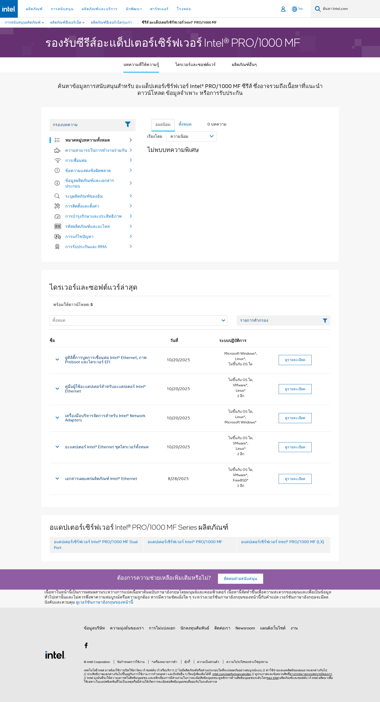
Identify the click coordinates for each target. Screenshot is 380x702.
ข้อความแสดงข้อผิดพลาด (88, 170)
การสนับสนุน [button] (62, 9)
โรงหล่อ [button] (184, 9)
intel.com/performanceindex (231, 674)
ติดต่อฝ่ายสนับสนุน (240, 578)
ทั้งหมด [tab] (185, 124)
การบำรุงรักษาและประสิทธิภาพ (93, 216)
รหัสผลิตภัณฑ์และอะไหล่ (87, 226)
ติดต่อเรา (222, 628)
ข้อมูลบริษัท (94, 628)
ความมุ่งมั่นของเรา (127, 628)
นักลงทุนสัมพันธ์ (194, 628)
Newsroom (245, 628)
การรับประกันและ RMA (86, 246)
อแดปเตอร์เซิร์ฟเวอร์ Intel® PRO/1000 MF (185, 541)
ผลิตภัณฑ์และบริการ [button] (100, 9)
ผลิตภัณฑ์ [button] (34, 9)
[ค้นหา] (318, 9)
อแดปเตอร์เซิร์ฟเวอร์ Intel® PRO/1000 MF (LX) (282, 541)
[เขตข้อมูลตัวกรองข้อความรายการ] (283, 320)
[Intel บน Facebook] (86, 646)
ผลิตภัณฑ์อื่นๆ (244, 64)
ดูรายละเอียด (295, 359)
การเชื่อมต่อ (76, 160)
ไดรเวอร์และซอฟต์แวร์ (195, 64)
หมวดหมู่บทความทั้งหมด (87, 140)
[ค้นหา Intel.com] (350, 9)
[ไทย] (297, 9)
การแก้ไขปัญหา (79, 236)
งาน (294, 628)
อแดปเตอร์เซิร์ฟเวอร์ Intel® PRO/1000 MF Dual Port (96, 544)
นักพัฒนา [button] (134, 9)
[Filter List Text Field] (85, 125)
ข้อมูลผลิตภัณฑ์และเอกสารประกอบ (89, 183)
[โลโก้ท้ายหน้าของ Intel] (55, 654)
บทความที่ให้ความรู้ (141, 64)
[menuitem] (66, 22)
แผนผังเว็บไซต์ (273, 628)
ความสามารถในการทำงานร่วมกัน (96, 150)
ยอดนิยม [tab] (163, 124)
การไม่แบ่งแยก (162, 628)
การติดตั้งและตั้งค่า (82, 206)
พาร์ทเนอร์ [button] (159, 9)
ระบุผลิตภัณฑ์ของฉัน (84, 196)
